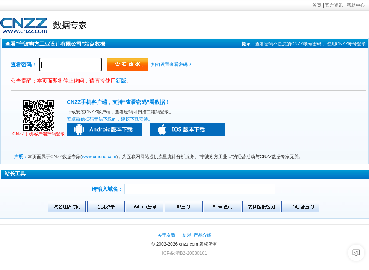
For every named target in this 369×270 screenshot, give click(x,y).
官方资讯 (334, 5)
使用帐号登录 (346, 43)
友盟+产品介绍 (197, 235)
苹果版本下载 (187, 129)
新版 (121, 81)
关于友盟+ (167, 235)
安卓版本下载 (104, 129)
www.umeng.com (99, 156)
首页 (316, 5)
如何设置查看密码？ (171, 64)
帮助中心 (356, 5)
